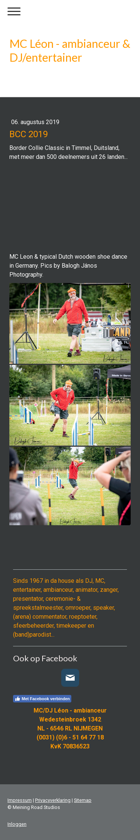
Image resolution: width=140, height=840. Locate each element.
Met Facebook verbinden (42, 699)
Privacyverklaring (53, 800)
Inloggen (17, 824)
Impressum (19, 800)
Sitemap (82, 800)
